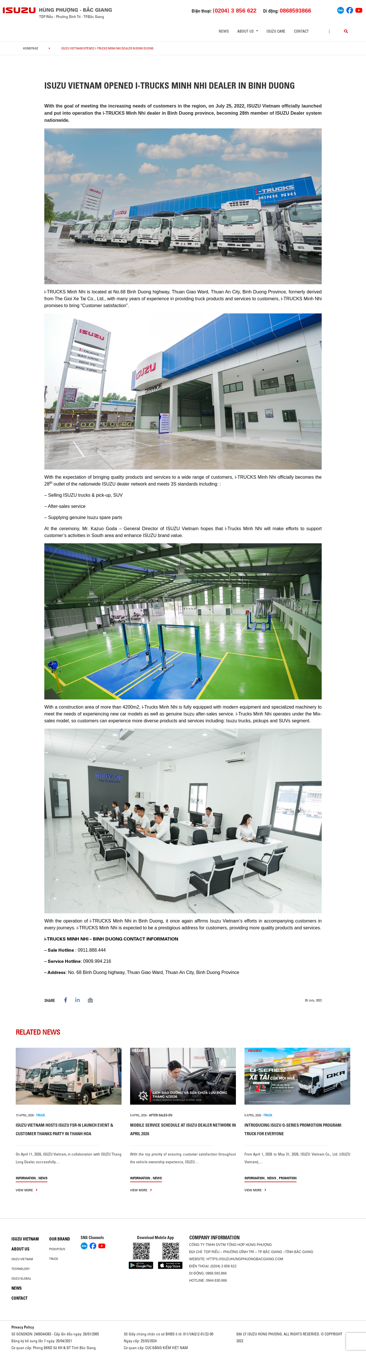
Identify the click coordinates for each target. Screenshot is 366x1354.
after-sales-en (160, 1115)
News (224, 31)
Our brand (59, 1239)
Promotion (288, 1178)
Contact (301, 31)
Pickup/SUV (57, 1249)
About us (20, 1249)
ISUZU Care (275, 31)
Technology (20, 1269)
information (26, 1178)
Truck (53, 1259)
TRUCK (40, 1115)
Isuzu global (21, 1279)
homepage (30, 48)
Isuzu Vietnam (25, 1239)
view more (26, 1190)
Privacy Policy (22, 1327)
